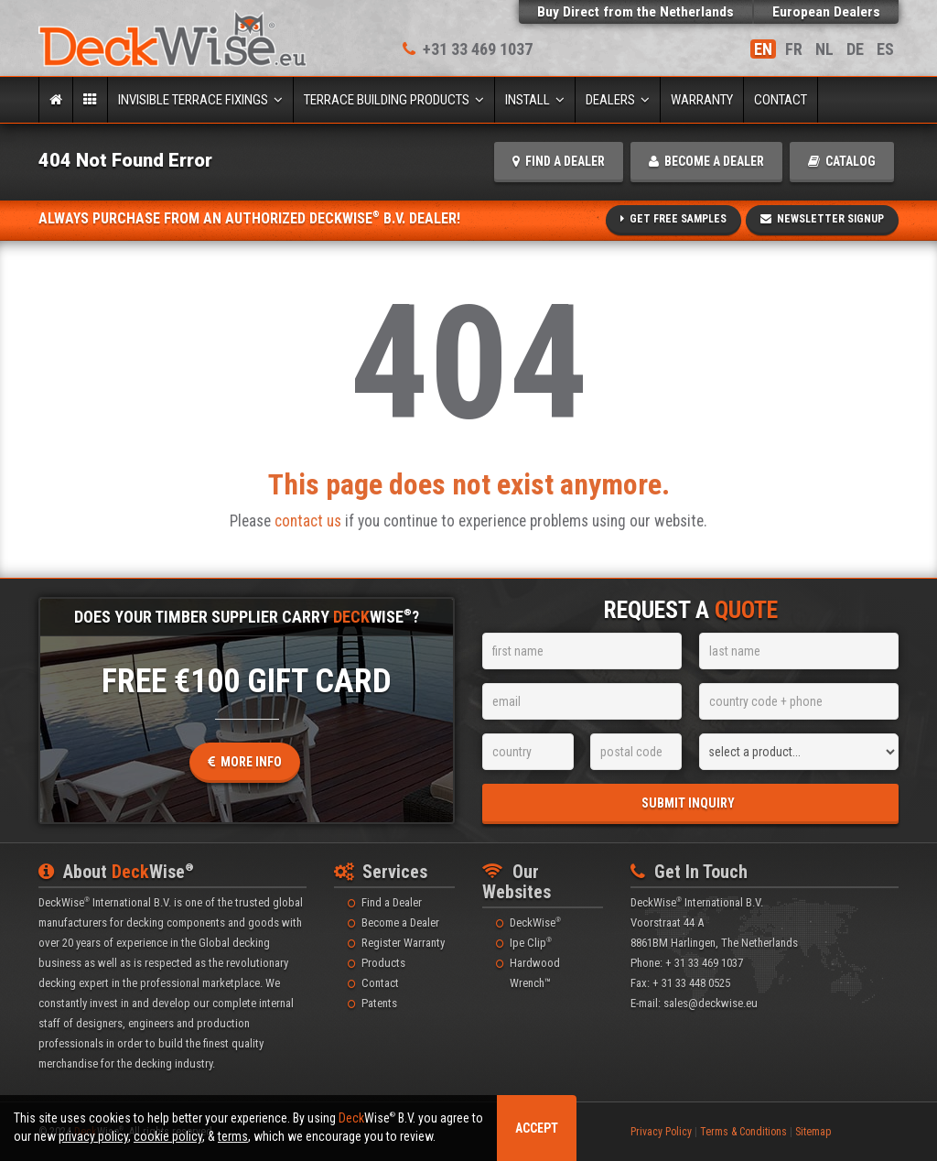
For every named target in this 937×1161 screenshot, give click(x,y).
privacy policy (93, 1136)
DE (855, 49)
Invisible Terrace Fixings (200, 100)
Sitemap (813, 1131)
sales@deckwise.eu (710, 1003)
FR (793, 49)
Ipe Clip (531, 942)
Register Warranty (403, 942)
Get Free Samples (673, 218)
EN (763, 49)
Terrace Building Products (394, 100)
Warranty (702, 100)
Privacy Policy (661, 1131)
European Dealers (826, 12)
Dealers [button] (618, 100)
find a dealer (558, 161)
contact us (308, 521)
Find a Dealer (391, 902)
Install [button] (535, 100)
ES (885, 49)
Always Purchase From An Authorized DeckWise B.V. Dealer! (249, 218)
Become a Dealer (400, 922)
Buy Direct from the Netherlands (635, 12)
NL (824, 49)
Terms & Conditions (743, 1131)
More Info (245, 761)
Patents (379, 1003)
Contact (780, 100)
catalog (842, 161)
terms (233, 1136)
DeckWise (535, 922)
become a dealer (706, 161)
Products (383, 963)
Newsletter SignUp (822, 218)
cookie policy (168, 1136)
